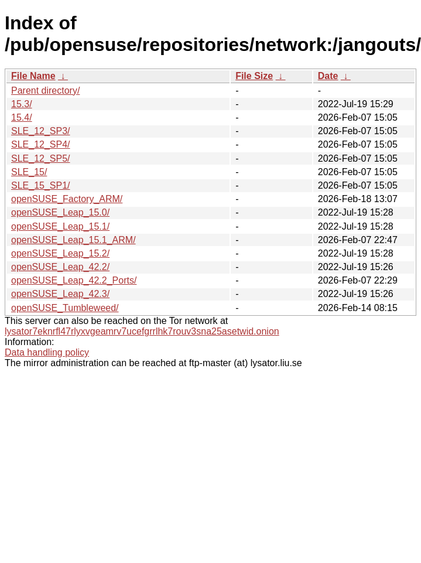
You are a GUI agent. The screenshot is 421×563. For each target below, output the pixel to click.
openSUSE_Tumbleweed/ (65, 308)
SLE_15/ (29, 172)
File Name (33, 76)
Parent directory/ (45, 90)
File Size (254, 76)
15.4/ (21, 117)
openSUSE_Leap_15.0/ (60, 212)
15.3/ (21, 104)
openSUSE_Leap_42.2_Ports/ (73, 280)
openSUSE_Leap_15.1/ (60, 226)
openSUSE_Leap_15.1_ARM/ (73, 240)
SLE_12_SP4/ (40, 144)
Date (328, 76)
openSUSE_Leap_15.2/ (60, 253)
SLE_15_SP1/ (40, 185)
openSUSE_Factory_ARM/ (66, 199)
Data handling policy (47, 352)
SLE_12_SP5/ (40, 158)
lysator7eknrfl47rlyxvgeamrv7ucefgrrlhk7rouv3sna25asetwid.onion (142, 331)
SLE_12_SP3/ (40, 131)
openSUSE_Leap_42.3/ (60, 294)
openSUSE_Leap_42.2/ (60, 267)
